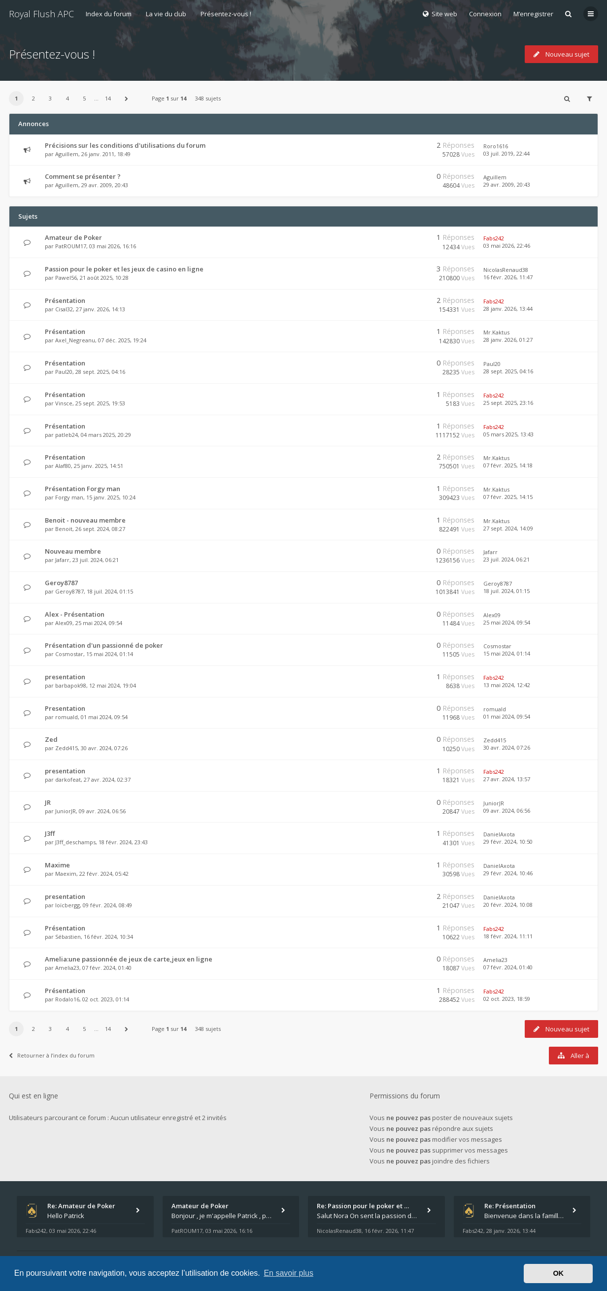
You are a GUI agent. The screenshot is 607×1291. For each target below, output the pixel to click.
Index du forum (109, 13)
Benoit (63, 528)
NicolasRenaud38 (505, 269)
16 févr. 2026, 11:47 (508, 277)
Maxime (57, 865)
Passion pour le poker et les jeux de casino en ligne (124, 269)
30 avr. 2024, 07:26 (506, 747)
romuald (66, 717)
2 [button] (33, 98)
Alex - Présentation (74, 614)
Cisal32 (64, 309)
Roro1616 (495, 146)
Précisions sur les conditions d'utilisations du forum (125, 145)
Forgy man (69, 497)
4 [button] (67, 98)
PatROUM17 (70, 246)
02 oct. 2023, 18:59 (506, 998)
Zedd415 (66, 748)
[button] (126, 98)
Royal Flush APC (41, 14)
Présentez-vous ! (226, 13)
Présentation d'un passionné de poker (104, 645)
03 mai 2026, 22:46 (506, 245)
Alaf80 (63, 465)
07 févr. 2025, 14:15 (508, 496)
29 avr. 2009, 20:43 (506, 184)
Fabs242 (493, 238)
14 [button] (108, 98)
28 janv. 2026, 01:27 (508, 339)
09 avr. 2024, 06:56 (506, 810)
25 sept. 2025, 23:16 (508, 402)
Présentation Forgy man (82, 488)
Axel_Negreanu (75, 340)
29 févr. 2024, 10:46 (508, 873)
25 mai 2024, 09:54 (506, 622)
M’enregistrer (533, 13)
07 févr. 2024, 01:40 (508, 967)
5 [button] (84, 98)
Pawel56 (66, 277)
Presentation (65, 708)
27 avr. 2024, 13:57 (506, 779)
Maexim (65, 873)
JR (48, 802)
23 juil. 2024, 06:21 (506, 559)
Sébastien (68, 936)
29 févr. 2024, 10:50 (508, 841)
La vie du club (166, 13)
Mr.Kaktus (496, 332)
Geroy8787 (61, 582)
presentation (65, 676)
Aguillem (66, 154)
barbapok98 (70, 685)
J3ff (50, 833)
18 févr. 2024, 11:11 (508, 936)
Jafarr (62, 559)
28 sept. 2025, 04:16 (508, 371)
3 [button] (50, 98)
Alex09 (63, 623)
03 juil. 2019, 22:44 (506, 153)
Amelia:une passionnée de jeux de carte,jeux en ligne (128, 959)
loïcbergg (67, 905)
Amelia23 (67, 967)
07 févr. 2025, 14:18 (508, 465)
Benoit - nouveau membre (85, 520)
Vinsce (63, 403)
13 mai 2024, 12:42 (506, 685)
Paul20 (63, 371)
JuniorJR (65, 811)
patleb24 (66, 434)
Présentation (65, 300)
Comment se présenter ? (83, 176)
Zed (51, 739)
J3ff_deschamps (75, 842)
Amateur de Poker (73, 237)
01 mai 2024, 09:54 (506, 716)
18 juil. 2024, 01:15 (506, 591)
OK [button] (558, 1273)
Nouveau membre (73, 551)
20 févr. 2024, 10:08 (508, 904)
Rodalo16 (67, 999)
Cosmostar (69, 654)
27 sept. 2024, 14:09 (508, 528)
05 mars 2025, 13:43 (508, 434)
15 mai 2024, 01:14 (506, 653)
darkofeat (68, 779)
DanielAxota (499, 834)
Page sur (169, 98)
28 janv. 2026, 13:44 (508, 308)
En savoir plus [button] (288, 1273)
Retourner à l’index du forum (52, 1055)
